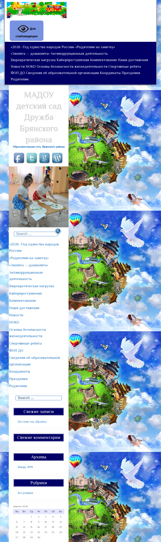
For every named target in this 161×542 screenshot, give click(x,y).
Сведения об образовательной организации (100, 87)
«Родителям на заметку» (98, 49)
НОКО (67, 77)
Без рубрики (25, 473)
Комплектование (108, 68)
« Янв (16, 523)
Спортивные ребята (28, 87)
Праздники (45, 96)
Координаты (22, 96)
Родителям (66, 96)
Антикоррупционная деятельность (82, 58)
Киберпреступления (76, 68)
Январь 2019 (25, 447)
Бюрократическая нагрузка (34, 68)
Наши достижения (27, 77)
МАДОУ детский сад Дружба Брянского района (38, 136)
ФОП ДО (54, 87)
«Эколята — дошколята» (31, 58)
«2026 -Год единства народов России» (44, 49)
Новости (52, 77)
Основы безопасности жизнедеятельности (110, 77)
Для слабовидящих (27, 30)
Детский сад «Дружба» (32, 402)
